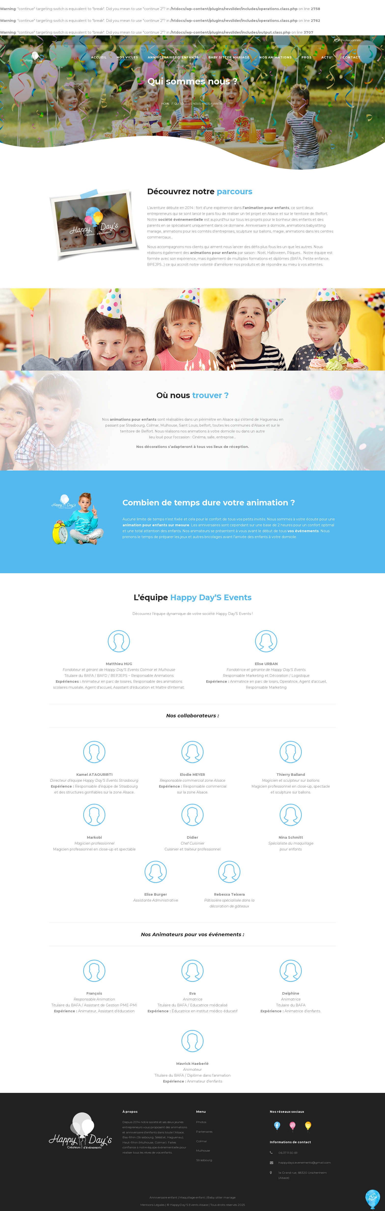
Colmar (201, 1141)
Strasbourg (204, 1160)
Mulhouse (203, 1150)
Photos (201, 1122)
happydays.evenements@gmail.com (304, 1162)
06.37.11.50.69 (288, 1153)
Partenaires (204, 1131)
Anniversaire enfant (163, 1197)
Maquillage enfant (192, 1197)
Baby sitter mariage (221, 1197)
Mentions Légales (152, 1205)
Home (165, 103)
